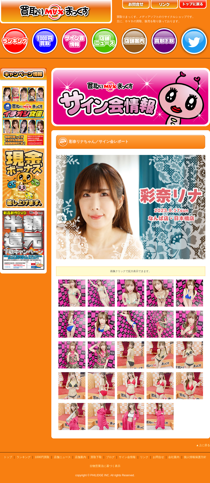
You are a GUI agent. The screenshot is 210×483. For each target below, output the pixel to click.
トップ (8, 457)
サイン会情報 (75, 41)
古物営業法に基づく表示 (105, 466)
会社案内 (173, 457)
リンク (144, 457)
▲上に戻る (203, 445)
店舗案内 (134, 41)
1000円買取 (42, 457)
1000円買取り (45, 41)
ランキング (15, 41)
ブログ (110, 457)
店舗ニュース (104, 41)
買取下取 (96, 457)
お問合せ (158, 457)
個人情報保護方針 (195, 457)
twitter (194, 41)
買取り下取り (164, 41)
